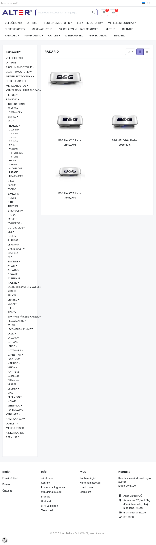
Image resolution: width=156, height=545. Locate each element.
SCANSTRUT (15, 354)
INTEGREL (13, 206)
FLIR (10, 308)
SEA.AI (11, 304)
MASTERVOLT (15, 248)
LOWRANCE (14, 112)
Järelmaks (47, 478)
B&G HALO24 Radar (70, 193)
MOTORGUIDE (15, 227)
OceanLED (13, 376)
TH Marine (13, 380)
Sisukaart (85, 491)
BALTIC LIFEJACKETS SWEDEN (24, 287)
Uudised (46, 501)
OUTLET (53, 35)
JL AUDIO (13, 240)
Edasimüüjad (9, 478)
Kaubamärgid (87, 478)
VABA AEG (11, 35)
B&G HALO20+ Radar (124, 140)
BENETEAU (14, 108)
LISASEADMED (16, 176)
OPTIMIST (33, 23)
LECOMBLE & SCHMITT (20, 329)
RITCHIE (12, 291)
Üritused (7, 490)
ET (146, 3)
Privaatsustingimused (54, 487)
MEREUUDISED (74, 35)
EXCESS (12, 185)
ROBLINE (12, 282)
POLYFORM (14, 359)
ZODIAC (12, 189)
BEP (10, 257)
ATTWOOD (13, 270)
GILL (10, 232)
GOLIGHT (13, 333)
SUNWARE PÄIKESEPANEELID (24, 316)
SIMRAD (12, 116)
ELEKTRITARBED (15, 29)
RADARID (13, 172)
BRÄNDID (127, 29)
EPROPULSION (16, 210)
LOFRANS (13, 342)
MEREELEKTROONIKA (121, 23)
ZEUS (11, 145)
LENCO (11, 346)
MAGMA (12, 401)
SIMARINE (13, 261)
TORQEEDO (14, 223)
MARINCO (13, 363)
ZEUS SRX (14, 129)
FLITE (11, 202)
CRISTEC (12, 299)
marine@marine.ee (134, 512)
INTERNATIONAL (17, 104)
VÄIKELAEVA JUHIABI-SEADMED (79, 29)
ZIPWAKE (13, 274)
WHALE (12, 325)
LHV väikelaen (49, 505)
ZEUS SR (13, 133)
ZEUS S (12, 137)
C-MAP (11, 181)
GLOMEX (12, 388)
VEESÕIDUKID (13, 23)
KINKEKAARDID (97, 35)
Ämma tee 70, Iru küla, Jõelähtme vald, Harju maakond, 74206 (136, 504)
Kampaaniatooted (90, 482)
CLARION (13, 244)
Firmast (6, 484)
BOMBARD (13, 193)
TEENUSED (119, 35)
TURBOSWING (15, 409)
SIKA (10, 393)
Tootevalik (12, 51)
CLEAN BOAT (15, 397)
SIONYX (12, 312)
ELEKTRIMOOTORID (89, 23)
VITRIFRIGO (14, 405)
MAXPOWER (14, 350)
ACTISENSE (14, 278)
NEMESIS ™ (14, 126)
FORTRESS (13, 371)
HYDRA (11, 215)
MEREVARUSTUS (42, 29)
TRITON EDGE (16, 153)
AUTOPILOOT (15, 168)
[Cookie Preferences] (5, 540)
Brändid (45, 496)
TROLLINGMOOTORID (57, 23)
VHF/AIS (13, 164)
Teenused (47, 510)
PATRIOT (12, 219)
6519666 (128, 517)
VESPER (12, 384)
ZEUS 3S (13, 141)
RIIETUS (110, 29)
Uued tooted (87, 487)
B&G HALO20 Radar (70, 140)
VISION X (12, 367)
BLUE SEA (13, 253)
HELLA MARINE (16, 321)
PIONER (12, 198)
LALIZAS (12, 337)
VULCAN (13, 149)
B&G (10, 121)
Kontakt (45, 482)
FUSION (12, 236)
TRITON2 (13, 156)
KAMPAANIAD (32, 35)
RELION (12, 295)
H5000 (12, 160)
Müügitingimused (51, 491)
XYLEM (11, 265)
